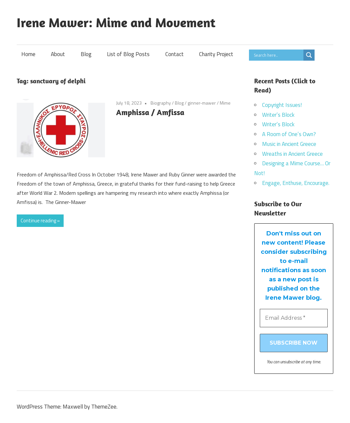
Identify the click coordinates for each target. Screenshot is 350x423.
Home (28, 54)
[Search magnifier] (309, 55)
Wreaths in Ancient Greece (292, 154)
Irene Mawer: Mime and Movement (116, 22)
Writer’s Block (278, 115)
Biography (161, 102)
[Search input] (278, 55)
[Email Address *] (294, 318)
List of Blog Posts (128, 54)
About (58, 54)
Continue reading (38, 220)
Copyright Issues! (282, 105)
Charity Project (216, 54)
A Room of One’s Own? (289, 134)
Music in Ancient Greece (289, 144)
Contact (174, 54)
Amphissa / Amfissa (150, 112)
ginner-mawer (202, 102)
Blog (86, 54)
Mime (225, 102)
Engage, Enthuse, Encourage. (295, 183)
